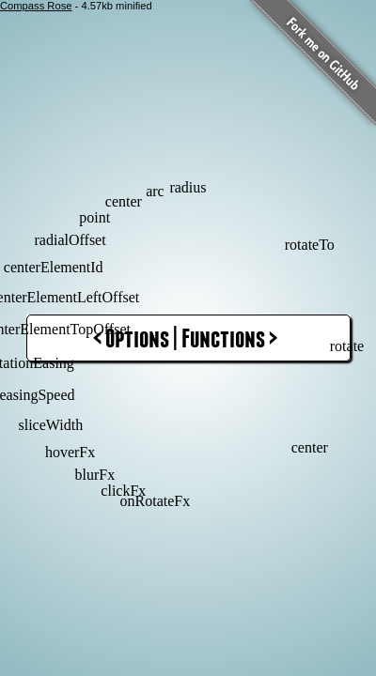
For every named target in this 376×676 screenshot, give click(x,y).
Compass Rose (35, 5)
